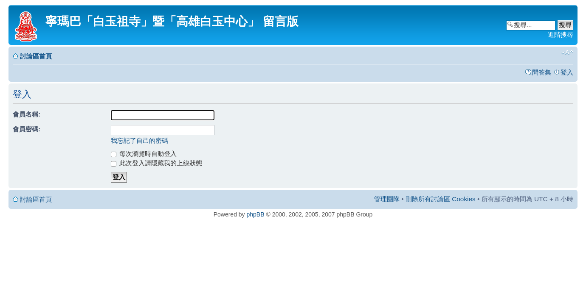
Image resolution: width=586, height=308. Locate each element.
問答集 (541, 72)
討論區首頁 (36, 56)
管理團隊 (387, 199)
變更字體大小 (567, 52)
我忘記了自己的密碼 (139, 140)
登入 (567, 72)
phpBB (256, 214)
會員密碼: (26, 129)
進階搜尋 (560, 34)
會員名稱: (26, 114)
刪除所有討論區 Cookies (441, 199)
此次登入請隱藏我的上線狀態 (156, 162)
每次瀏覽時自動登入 (144, 153)
